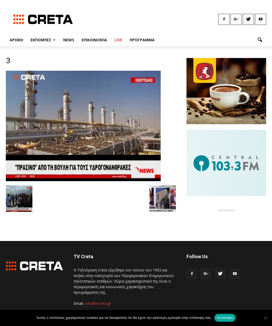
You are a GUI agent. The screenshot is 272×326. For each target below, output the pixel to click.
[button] (259, 40)
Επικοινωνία (94, 39)
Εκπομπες (43, 39)
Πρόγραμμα (142, 39)
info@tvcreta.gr (98, 303)
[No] (265, 317)
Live (118, 39)
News (68, 39)
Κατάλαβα (225, 318)
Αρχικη (16, 39)
